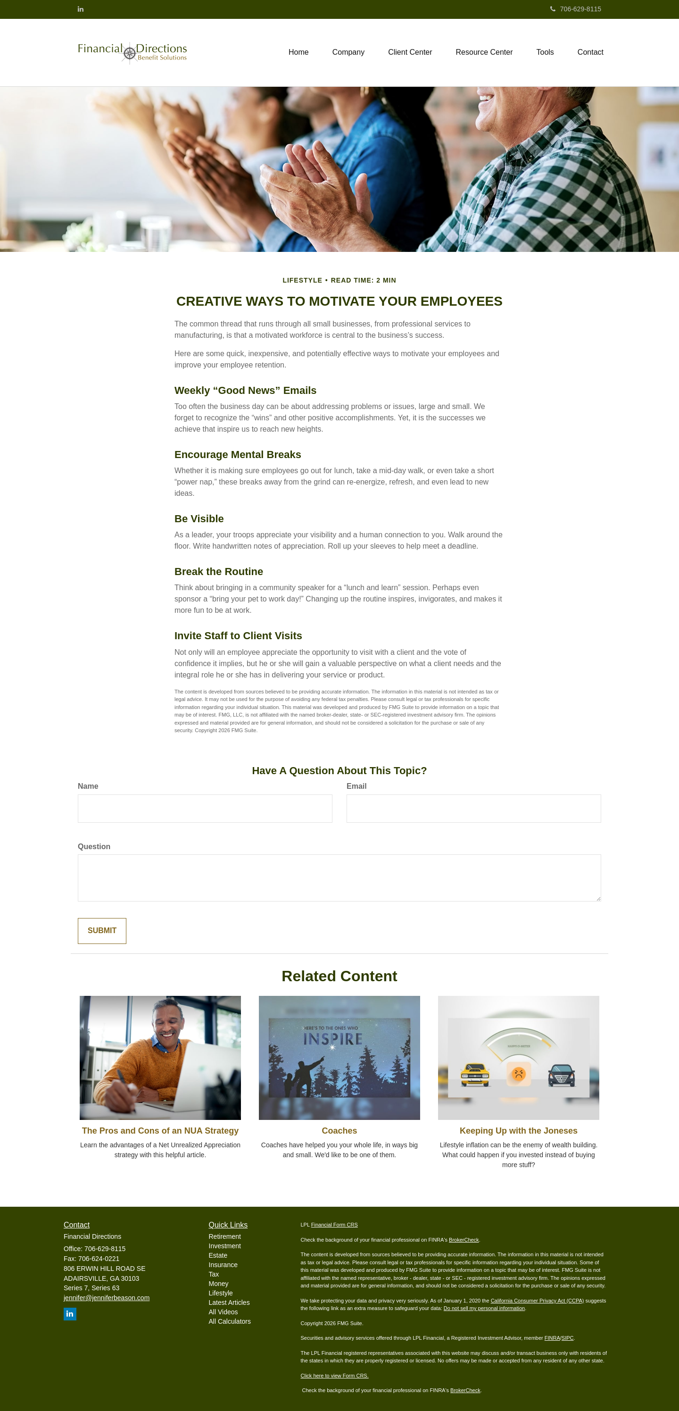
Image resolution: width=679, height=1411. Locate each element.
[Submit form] (102, 931)
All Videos (223, 1312)
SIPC (568, 1338)
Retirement (225, 1236)
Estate (218, 1255)
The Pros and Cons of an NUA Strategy (160, 1130)
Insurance (223, 1265)
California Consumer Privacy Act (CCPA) (537, 1300)
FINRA (552, 1338)
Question (94, 847)
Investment (225, 1246)
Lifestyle (221, 1293)
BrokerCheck (464, 1240)
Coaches (339, 1130)
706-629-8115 (575, 9)
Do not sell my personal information (484, 1308)
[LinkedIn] (80, 9)
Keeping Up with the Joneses (519, 1130)
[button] (348, 52)
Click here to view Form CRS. (335, 1375)
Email (357, 786)
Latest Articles (229, 1302)
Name (88, 786)
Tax (214, 1274)
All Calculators (230, 1321)
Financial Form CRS (334, 1224)
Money (219, 1283)
